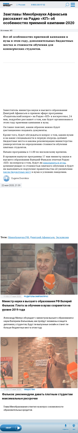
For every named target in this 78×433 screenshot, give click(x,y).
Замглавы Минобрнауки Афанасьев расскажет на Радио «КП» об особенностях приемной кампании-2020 (38, 18)
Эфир (73, 429)
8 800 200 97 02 (38, 5)
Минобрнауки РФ (18, 237)
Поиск (67, 5)
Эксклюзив (62, 237)
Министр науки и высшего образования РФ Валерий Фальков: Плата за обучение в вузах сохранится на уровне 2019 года (37, 305)
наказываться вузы (54, 162)
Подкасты (66, 429)
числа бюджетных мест (17, 172)
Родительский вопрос (36, 296)
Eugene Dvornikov (20, 178)
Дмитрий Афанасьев (42, 237)
